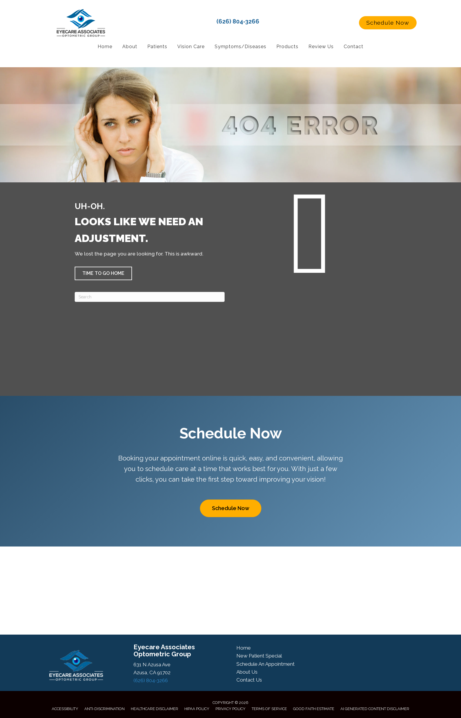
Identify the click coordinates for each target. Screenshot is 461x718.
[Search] (150, 297)
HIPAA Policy (196, 709)
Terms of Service (269, 709)
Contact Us (249, 680)
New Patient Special (259, 656)
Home (243, 648)
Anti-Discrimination (104, 709)
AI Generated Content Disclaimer (374, 709)
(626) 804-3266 (237, 21)
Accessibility (65, 709)
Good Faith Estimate (313, 709)
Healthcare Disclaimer (154, 709)
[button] (387, 22)
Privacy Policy (230, 709)
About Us (247, 672)
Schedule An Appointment (265, 664)
